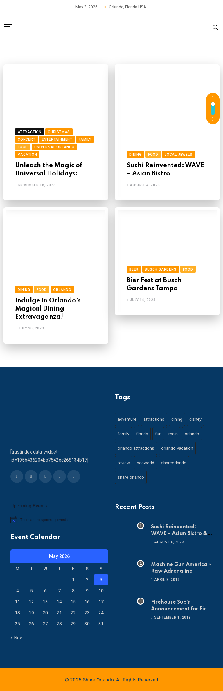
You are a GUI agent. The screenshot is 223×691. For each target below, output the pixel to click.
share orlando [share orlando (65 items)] (131, 477)
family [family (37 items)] (123, 433)
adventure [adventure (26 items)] (127, 419)
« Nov (16, 638)
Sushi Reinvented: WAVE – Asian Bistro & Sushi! (179, 533)
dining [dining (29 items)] (176, 419)
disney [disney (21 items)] (195, 419)
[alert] (59, 519)
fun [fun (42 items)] (158, 433)
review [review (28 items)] (124, 462)
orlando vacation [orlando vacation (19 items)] (177, 448)
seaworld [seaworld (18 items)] (145, 462)
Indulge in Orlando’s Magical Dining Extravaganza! (48, 309)
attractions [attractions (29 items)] (153, 419)
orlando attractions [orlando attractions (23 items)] (136, 448)
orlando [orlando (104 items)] (192, 433)
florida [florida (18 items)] (142, 433)
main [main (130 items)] (173, 433)
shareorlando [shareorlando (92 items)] (173, 462)
